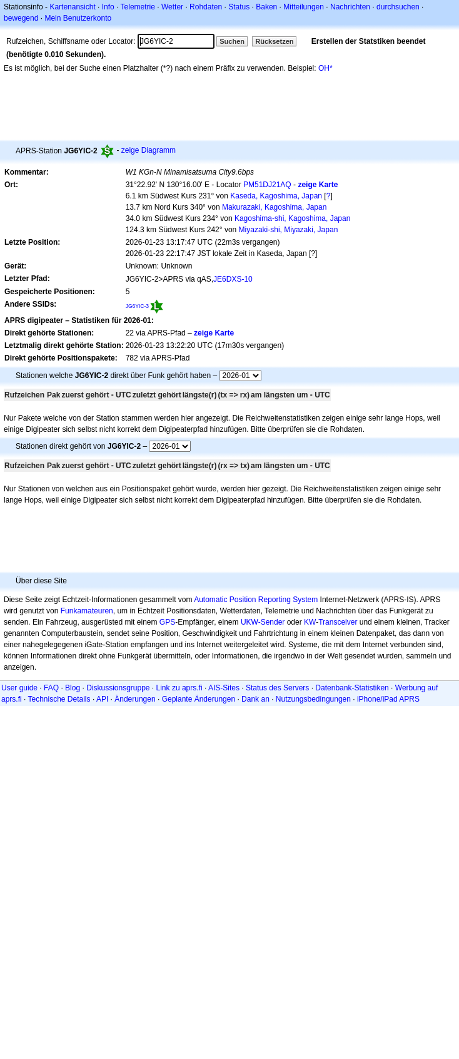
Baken (266, 7)
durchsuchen (398, 7)
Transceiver (337, 622)
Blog (72, 687)
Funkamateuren (87, 610)
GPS (167, 622)
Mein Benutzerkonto (77, 18)
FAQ (51, 687)
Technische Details (59, 699)
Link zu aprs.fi (179, 687)
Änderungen (134, 699)
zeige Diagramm (148, 150)
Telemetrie (138, 7)
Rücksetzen (274, 41)
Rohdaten (205, 7)
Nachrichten (350, 7)
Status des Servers (277, 687)
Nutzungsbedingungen (313, 699)
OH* (325, 68)
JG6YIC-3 (137, 306)
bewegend (21, 18)
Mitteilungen (303, 7)
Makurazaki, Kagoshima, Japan (274, 207)
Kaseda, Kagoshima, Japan (276, 196)
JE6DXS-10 (233, 279)
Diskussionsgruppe (117, 687)
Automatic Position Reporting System (256, 599)
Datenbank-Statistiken (351, 687)
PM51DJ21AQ (267, 184)
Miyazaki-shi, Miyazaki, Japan (288, 229)
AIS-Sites (224, 687)
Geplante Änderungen (198, 699)
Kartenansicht (72, 7)
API (102, 699)
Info (108, 7)
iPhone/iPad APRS (388, 699)
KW (310, 622)
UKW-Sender (263, 622)
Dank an (255, 699)
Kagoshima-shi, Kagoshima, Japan (292, 218)
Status (239, 7)
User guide (19, 687)
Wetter (172, 7)
